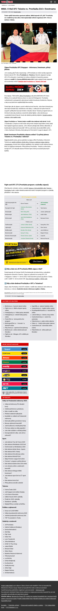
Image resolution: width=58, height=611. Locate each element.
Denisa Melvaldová (10, 529)
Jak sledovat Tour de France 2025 (15, 442)
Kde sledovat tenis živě (12, 480)
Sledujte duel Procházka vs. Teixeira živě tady (32, 81)
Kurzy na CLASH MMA (11, 511)
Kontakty (4, 605)
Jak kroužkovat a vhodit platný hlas (15, 425)
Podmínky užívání (14, 605)
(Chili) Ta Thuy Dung (11, 544)
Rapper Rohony (9, 570)
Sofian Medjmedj (10, 560)
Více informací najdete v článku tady (36, 279)
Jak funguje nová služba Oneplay (15, 492)
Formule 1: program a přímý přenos (15, 461)
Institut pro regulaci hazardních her (36, 596)
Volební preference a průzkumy (14, 409)
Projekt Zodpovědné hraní (25, 598)
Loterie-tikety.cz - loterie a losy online (43, 315)
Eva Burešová (9, 563)
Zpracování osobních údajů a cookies (32, 605)
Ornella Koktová (9, 572)
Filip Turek (8, 534)
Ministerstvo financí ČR (18, 596)
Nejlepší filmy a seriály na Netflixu (15, 504)
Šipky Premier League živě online (15, 459)
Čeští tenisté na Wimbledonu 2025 (15, 447)
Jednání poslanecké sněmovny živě (15, 515)
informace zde (40, 590)
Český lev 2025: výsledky (12, 499)
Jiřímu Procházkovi (25, 96)
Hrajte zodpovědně (7, 292)
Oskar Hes (8, 537)
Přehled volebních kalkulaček (13, 413)
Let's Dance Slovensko (11, 494)
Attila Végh (8, 568)
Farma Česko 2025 (10, 489)
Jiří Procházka (9, 525)
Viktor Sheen (8, 551)
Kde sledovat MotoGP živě (13, 456)
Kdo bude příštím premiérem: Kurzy (15, 421)
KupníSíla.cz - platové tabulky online (42, 306)
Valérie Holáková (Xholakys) (13, 527)
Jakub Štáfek (9, 546)
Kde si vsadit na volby (11, 411)
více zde (22, 293)
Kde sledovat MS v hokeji (12, 451)
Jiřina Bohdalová (10, 541)
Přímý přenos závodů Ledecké (14, 483)
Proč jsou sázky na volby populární (15, 428)
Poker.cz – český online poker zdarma (43, 323)
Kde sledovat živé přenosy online (14, 454)
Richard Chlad (9, 548)
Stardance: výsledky (11, 501)
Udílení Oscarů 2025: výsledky (14, 497)
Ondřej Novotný (9, 565)
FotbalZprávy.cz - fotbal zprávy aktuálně (17, 312)
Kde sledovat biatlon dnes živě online (16, 463)
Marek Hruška (17, 12)
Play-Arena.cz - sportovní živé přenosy (16, 327)
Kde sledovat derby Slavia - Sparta (15, 449)
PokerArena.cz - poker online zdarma (43, 321)
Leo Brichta (8, 558)
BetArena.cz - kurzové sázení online (15, 306)
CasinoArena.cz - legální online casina (43, 308)
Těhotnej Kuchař (10, 556)
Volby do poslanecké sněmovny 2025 (16, 513)
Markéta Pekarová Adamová (13, 553)
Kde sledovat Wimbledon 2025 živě (15, 444)
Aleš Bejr (7, 532)
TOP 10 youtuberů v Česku (13, 518)
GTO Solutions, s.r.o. (12, 607)
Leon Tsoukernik (10, 539)
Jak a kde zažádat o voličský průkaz (15, 430)
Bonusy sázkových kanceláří (13, 423)
